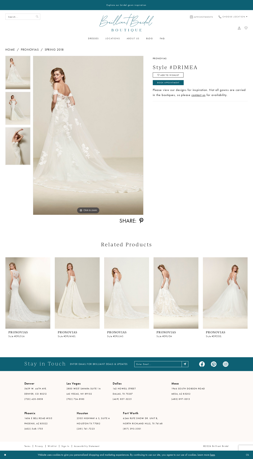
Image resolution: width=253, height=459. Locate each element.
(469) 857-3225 (122, 399)
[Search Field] (22, 17)
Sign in (65, 446)
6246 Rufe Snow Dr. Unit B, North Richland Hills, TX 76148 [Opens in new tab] (143, 421)
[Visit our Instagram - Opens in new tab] (226, 364)
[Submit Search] (36, 17)
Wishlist (52, 446)
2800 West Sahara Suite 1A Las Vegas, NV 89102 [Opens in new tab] (84, 391)
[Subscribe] (188, 364)
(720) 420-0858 (33, 399)
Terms (27, 446)
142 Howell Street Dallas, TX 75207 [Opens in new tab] (124, 391)
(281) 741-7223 (86, 428)
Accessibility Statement (87, 446)
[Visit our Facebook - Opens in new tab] (202, 364)
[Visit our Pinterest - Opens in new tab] (214, 364)
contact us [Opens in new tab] (199, 97)
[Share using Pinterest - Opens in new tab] (141, 220)
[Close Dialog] (5, 455)
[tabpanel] (17, 74)
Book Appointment (169, 84)
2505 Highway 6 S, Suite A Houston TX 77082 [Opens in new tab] (93, 421)
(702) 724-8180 (76, 399)
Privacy (39, 446)
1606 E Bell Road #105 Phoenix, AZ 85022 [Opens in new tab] (38, 421)
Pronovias (30, 50)
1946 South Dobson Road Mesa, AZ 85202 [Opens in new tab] (188, 391)
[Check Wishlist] (246, 28)
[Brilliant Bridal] (126, 23)
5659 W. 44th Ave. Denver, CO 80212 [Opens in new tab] (35, 391)
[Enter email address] (162, 364)
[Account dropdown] (239, 28)
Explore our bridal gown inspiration (126, 5)
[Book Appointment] (201, 17)
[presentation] (27, 292)
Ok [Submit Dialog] (247, 455)
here (212, 455)
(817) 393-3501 (132, 428)
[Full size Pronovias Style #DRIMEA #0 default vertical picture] (88, 135)
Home (10, 50)
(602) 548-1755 (33, 428)
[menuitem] (201, 17)
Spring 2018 (54, 50)
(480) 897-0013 (180, 399)
